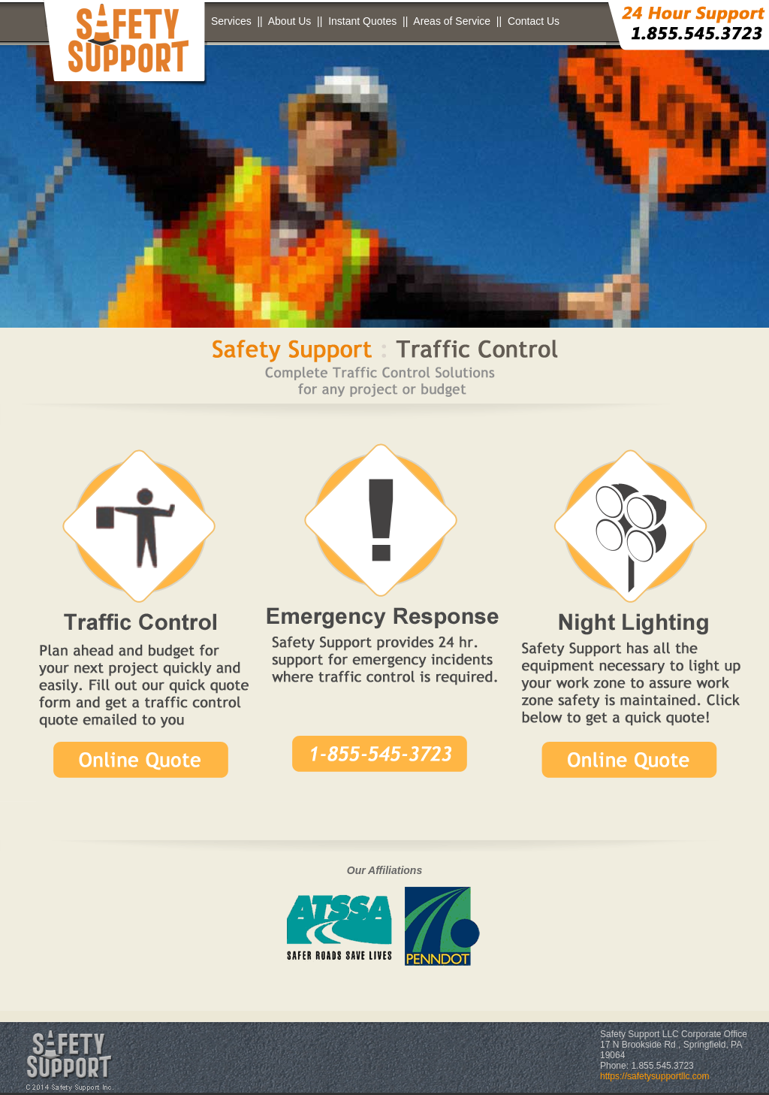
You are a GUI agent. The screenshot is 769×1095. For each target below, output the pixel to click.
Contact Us (533, 21)
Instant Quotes (362, 21)
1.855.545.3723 (662, 1065)
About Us (290, 21)
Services (231, 21)
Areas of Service (451, 21)
